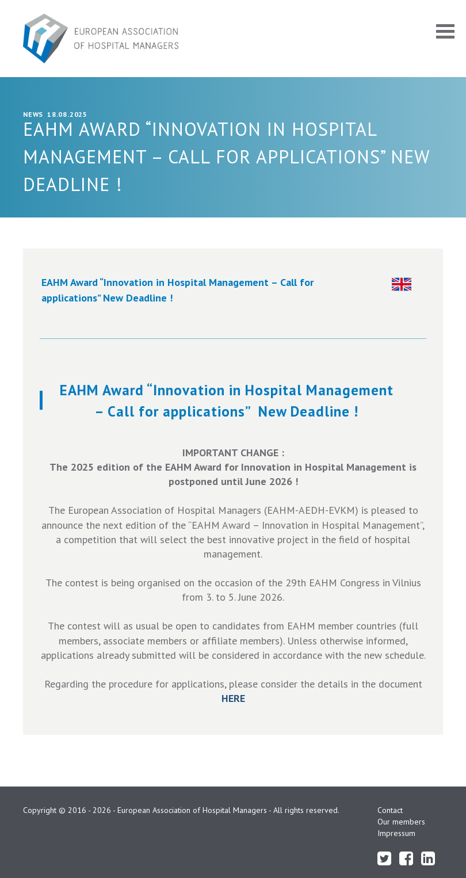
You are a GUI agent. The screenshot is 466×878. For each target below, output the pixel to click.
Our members (401, 821)
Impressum (396, 833)
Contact (390, 810)
